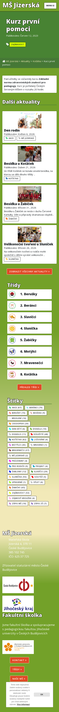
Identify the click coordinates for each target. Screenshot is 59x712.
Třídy (17, 669)
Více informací (23, 704)
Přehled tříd (29, 387)
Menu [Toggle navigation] (50, 5)
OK (41, 694)
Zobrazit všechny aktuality (29, 271)
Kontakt (19, 660)
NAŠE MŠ (18, 678)
